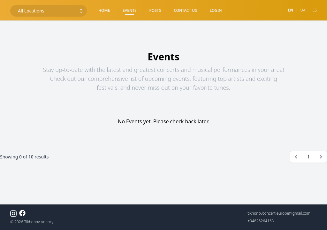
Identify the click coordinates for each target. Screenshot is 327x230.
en (290, 10)
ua (302, 10)
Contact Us (185, 10)
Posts (155, 10)
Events (129, 10)
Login (216, 10)
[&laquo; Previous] (296, 157)
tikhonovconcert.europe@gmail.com (278, 213)
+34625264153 (260, 221)
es (315, 10)
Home (104, 10)
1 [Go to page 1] (308, 157)
